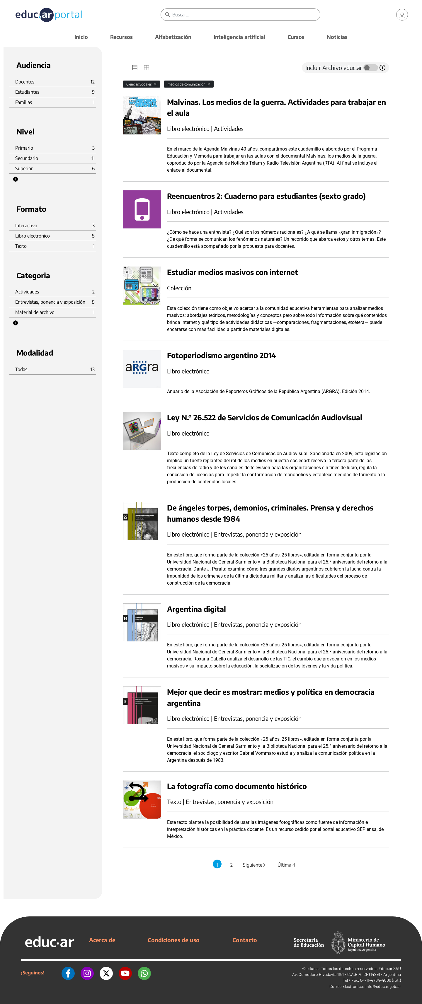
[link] (402, 15)
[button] (15, 179)
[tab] (135, 67)
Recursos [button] (121, 36)
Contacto (244, 939)
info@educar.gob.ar (383, 986)
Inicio (81, 36)
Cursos (295, 36)
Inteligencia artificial (239, 36)
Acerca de (102, 939)
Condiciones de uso (174, 939)
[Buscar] (246, 15)
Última (286, 864)
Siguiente (254, 864)
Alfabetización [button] (173, 36)
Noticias (337, 36)
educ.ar (313, 968)
